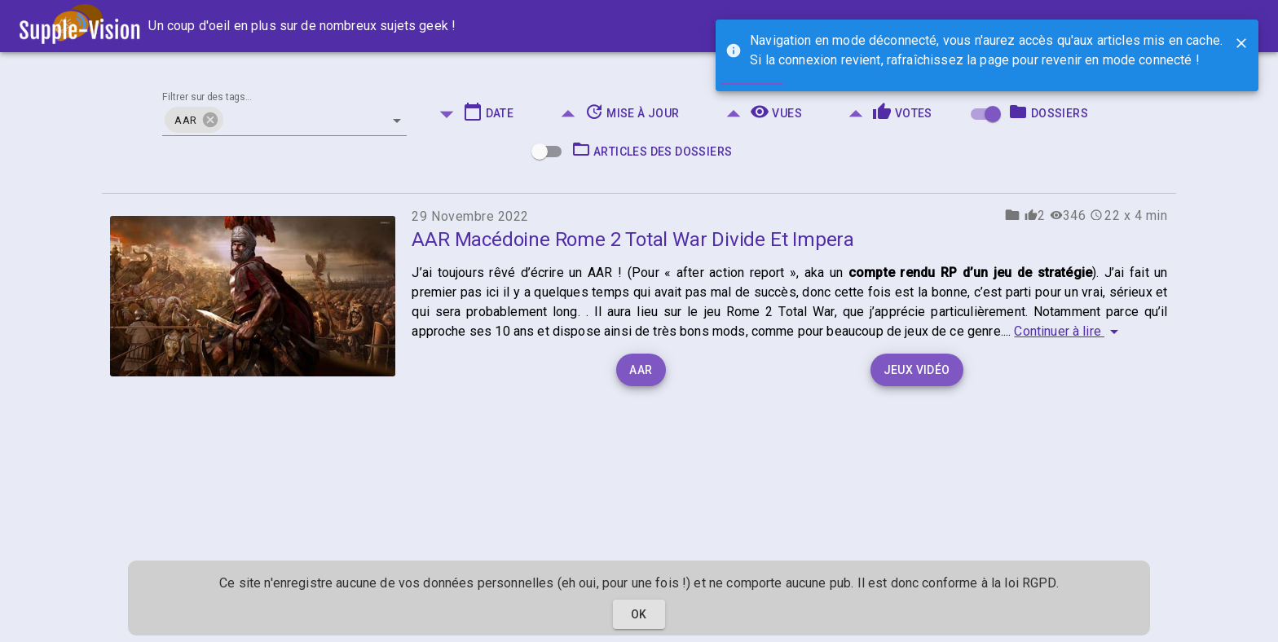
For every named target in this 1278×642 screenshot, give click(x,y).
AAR (640, 369)
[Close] (1241, 43)
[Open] (397, 120)
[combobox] (284, 113)
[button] (194, 120)
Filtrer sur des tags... (206, 98)
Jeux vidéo (917, 369)
